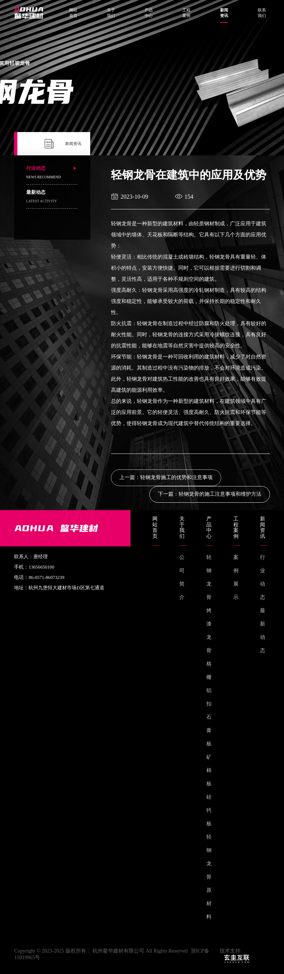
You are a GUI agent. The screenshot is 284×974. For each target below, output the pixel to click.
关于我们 (111, 13)
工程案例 (186, 13)
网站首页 (73, 13)
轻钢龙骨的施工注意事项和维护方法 (220, 494)
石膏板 (209, 730)
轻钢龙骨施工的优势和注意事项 (176, 477)
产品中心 (149, 13)
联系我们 (262, 13)
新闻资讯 (224, 13)
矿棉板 (209, 770)
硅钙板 (209, 810)
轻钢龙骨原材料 (209, 877)
